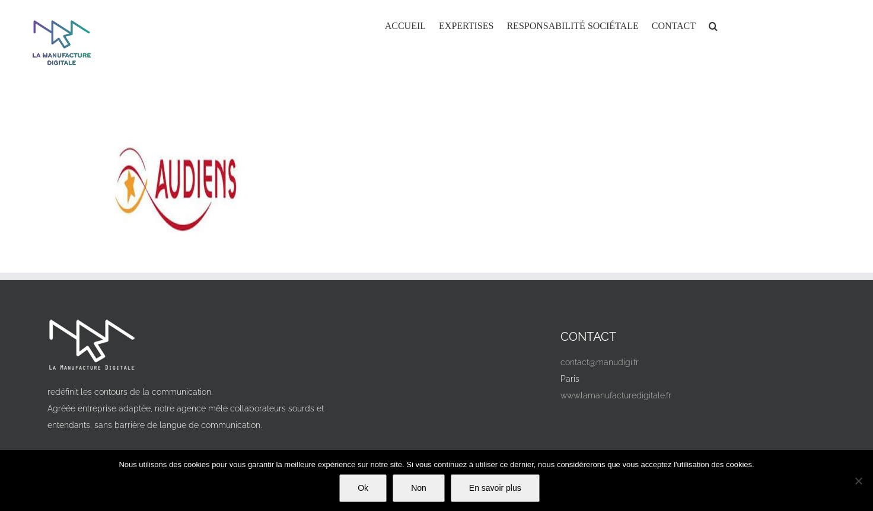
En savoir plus (495, 488)
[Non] (858, 481)
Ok (363, 488)
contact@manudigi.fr (599, 362)
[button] (713, 25)
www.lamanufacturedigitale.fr (615, 395)
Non (418, 488)
